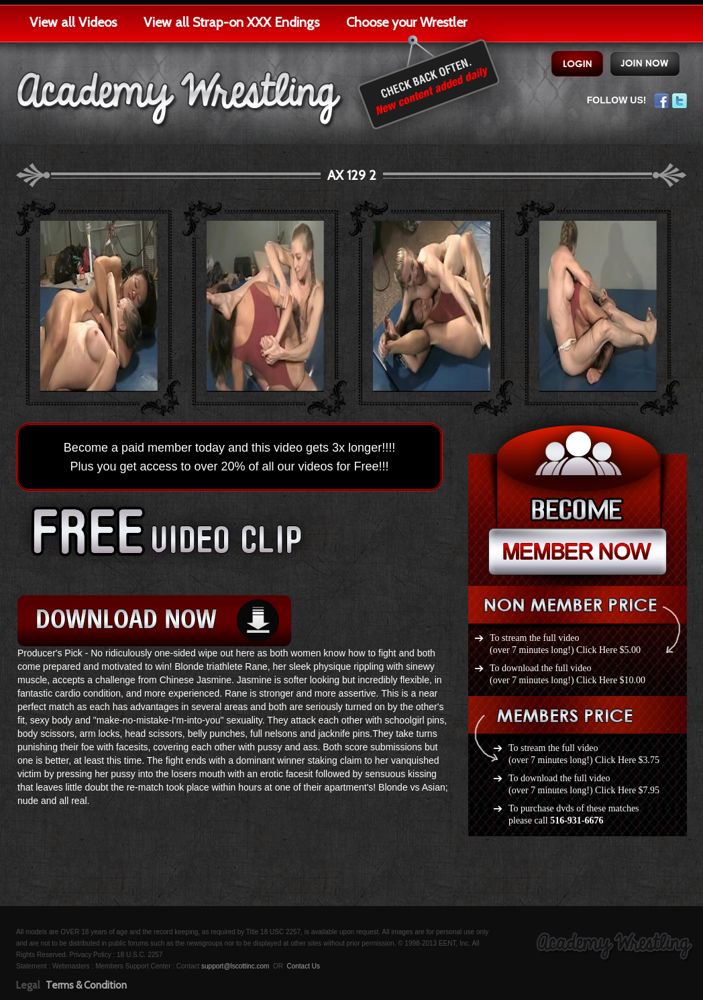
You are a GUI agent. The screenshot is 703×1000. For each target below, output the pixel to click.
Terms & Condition (86, 985)
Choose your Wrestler (406, 22)
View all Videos (73, 22)
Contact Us (302, 966)
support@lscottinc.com (235, 966)
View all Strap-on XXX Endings (231, 22)
